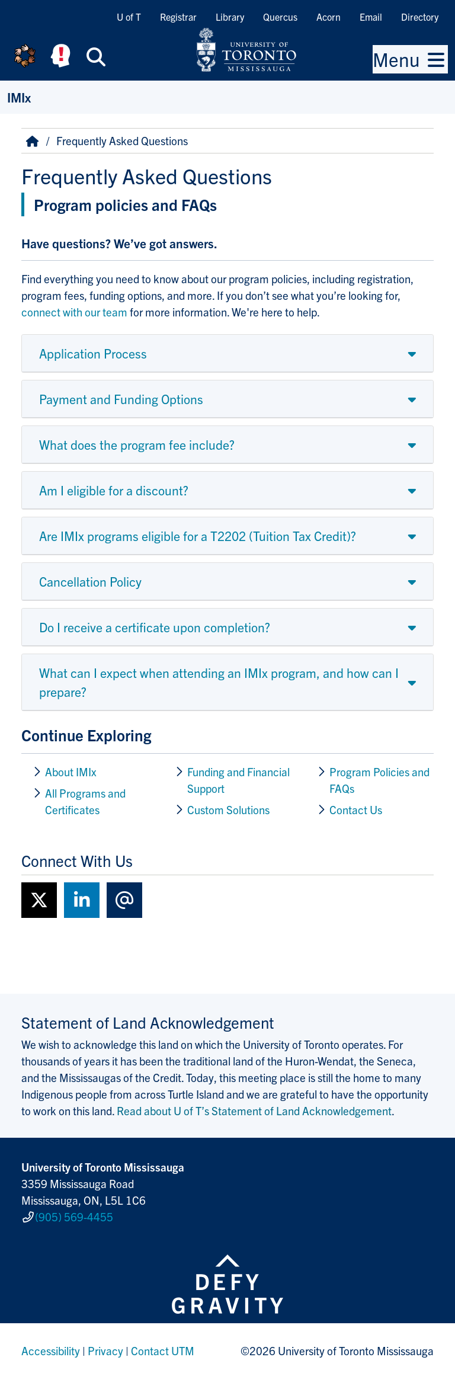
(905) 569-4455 (74, 1214)
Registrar (178, 17)
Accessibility (50, 1346)
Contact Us (355, 809)
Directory (419, 17)
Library (230, 17)
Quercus (280, 17)
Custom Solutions (229, 809)
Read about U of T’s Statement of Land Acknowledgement (254, 1110)
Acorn (328, 17)
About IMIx (71, 771)
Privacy (105, 1346)
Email (371, 17)
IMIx (19, 97)
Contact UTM (162, 1346)
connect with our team (75, 312)
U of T (129, 17)
